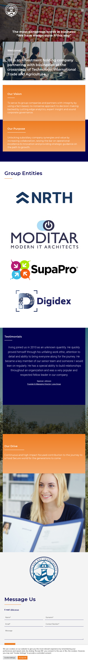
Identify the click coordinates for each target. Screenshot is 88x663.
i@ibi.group (15, 610)
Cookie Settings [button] (9, 658)
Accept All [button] (22, 658)
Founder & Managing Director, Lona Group (44, 384)
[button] (82, 10)
